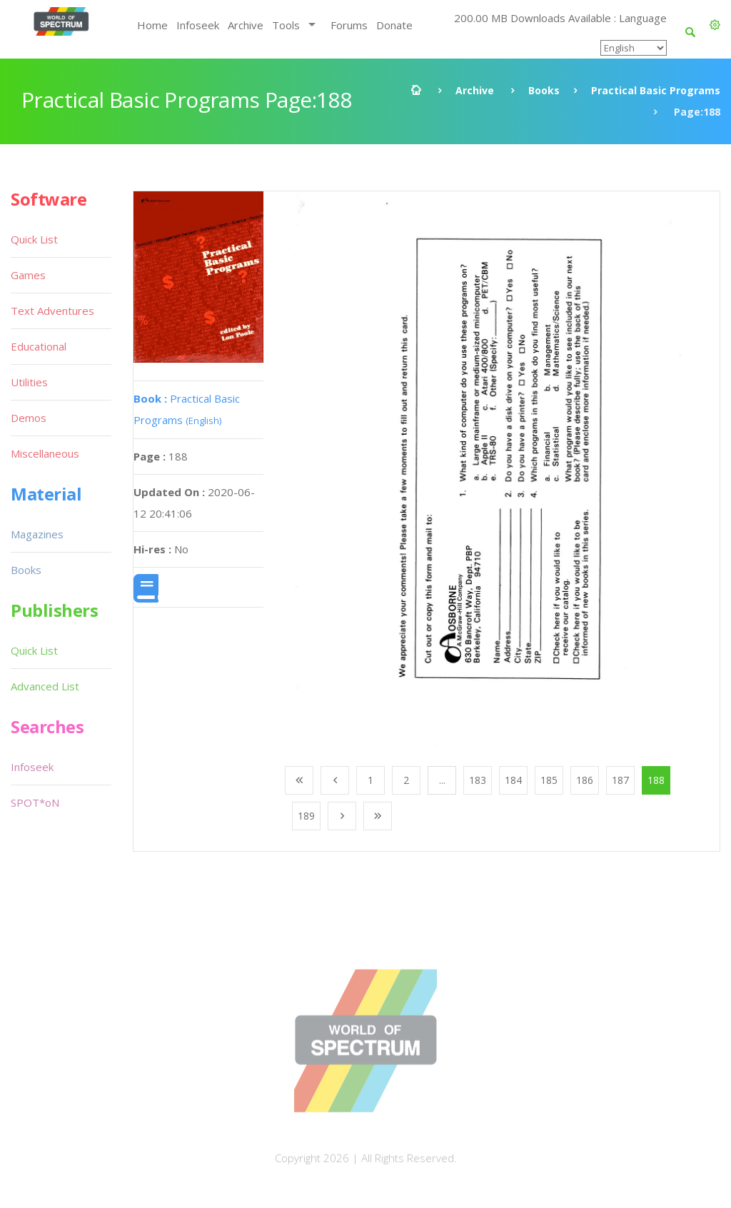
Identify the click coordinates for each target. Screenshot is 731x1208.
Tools (286, 25)
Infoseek (197, 25)
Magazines (37, 534)
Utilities (29, 382)
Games (28, 275)
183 (477, 780)
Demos (28, 418)
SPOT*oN (35, 802)
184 (513, 780)
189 (306, 815)
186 (584, 780)
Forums (349, 25)
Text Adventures (52, 310)
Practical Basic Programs (655, 90)
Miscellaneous (45, 453)
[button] (715, 25)
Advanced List (45, 686)
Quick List (34, 239)
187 (620, 780)
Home (152, 25)
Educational (38, 346)
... (442, 780)
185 (549, 780)
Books (544, 90)
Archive (245, 25)
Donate (394, 25)
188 (656, 780)
